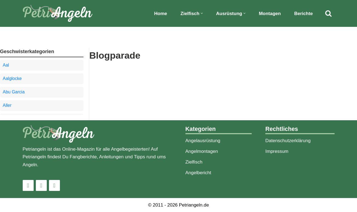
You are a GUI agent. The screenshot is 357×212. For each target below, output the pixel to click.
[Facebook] (41, 185)
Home (160, 13)
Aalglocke (12, 78)
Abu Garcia (14, 92)
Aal (6, 65)
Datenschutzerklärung (287, 140)
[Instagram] (28, 185)
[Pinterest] (54, 185)
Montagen (270, 13)
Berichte (303, 13)
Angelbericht (198, 172)
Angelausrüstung (202, 140)
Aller (7, 105)
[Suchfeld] (328, 13)
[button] (202, 13)
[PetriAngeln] (57, 13)
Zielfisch (193, 162)
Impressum (276, 151)
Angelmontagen (201, 151)
